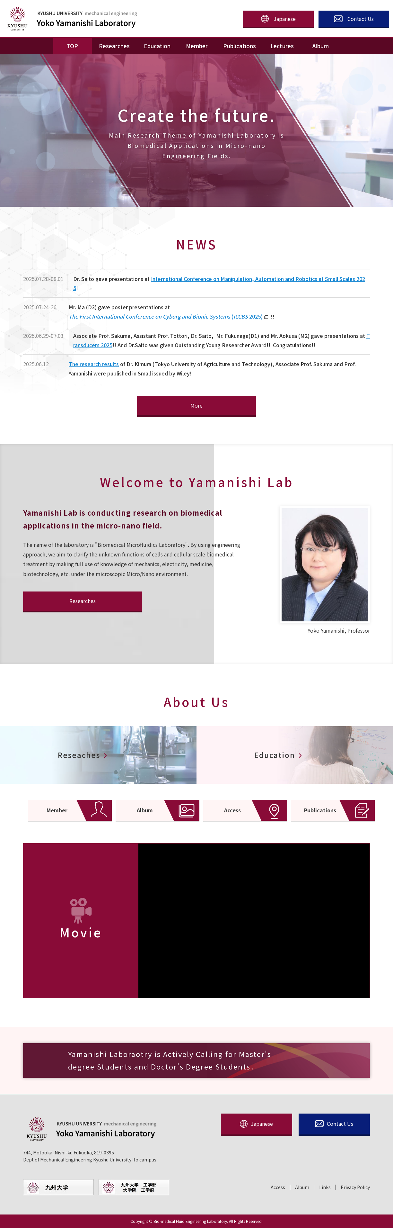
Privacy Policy (355, 1187)
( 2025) (166, 316)
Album (302, 1187)
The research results (94, 364)
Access (278, 1187)
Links (325, 1187)
